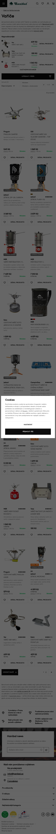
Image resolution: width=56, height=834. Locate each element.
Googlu (24, 411)
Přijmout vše (28, 431)
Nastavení (28, 425)
